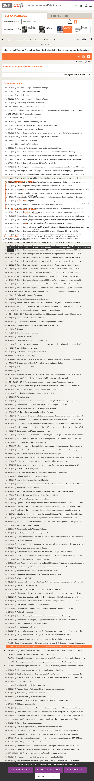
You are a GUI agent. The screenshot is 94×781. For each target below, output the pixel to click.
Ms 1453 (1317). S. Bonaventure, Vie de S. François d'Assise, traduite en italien (34, 363)
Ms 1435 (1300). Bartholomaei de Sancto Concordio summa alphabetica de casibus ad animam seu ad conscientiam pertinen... (44, 306)
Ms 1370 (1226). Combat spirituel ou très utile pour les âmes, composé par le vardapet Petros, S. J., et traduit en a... (45, 110)
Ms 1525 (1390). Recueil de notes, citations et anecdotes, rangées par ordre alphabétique (38, 616)
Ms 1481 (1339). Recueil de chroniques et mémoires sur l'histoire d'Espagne (33, 453)
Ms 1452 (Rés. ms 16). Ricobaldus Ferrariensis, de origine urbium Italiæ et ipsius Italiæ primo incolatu (43, 359)
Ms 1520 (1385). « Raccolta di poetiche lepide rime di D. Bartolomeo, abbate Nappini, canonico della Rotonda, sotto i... (44, 597)
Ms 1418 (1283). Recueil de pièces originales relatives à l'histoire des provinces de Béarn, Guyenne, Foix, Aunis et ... (44, 257)
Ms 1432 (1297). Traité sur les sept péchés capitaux (24, 295)
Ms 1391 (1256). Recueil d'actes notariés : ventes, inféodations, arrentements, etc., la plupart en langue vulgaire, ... (45, 155)
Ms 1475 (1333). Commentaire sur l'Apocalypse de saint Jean (27, 431)
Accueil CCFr (7, 40)
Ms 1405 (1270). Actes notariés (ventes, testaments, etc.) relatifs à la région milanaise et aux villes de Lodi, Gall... (45, 208)
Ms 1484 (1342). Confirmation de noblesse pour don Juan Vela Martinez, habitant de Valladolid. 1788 (42, 465)
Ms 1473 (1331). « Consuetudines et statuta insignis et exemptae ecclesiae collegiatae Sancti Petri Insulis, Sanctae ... (44, 423)
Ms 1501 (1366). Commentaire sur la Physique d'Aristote (26, 529)
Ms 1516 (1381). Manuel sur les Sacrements (21, 585)
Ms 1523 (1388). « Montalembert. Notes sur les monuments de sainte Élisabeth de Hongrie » (39, 608)
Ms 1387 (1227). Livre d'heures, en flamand (21, 140)
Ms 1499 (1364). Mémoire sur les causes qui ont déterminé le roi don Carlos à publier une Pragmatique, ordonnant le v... (45, 521)
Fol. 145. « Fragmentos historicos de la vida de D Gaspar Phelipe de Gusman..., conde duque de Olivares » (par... (46, 650)
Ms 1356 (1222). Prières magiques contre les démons (24, 103)
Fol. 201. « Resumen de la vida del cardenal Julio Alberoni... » (30, 654)
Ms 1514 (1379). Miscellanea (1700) (18, 578)
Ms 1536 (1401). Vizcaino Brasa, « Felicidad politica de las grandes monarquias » (35, 689)
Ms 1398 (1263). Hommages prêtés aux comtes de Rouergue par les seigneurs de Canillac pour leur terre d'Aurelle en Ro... (45, 182)
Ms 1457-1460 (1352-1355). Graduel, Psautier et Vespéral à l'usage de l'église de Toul (36, 378)
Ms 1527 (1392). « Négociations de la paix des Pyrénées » (26, 623)
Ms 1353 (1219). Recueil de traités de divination (22, 91)
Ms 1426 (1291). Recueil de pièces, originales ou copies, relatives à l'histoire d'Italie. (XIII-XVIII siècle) (43, 287)
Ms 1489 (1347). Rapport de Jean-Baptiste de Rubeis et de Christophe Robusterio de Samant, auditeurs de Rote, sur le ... (45, 484)
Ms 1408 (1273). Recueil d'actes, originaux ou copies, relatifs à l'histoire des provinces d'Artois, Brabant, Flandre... (44, 219)
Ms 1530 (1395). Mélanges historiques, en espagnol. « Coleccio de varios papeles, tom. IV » (38, 634)
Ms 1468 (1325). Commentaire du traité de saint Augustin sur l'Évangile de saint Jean (37, 404)
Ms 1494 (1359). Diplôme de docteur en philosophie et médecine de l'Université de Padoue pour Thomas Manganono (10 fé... (45, 502)
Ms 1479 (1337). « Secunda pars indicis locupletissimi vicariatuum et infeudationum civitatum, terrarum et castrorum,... (44, 446)
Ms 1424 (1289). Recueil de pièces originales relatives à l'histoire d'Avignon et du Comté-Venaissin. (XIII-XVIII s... (44, 280)
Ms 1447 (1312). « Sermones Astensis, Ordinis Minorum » (26, 340)
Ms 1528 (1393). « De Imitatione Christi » (20, 627)
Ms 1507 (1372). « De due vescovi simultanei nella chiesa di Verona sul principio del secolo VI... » (41, 551)
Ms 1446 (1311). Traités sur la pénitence (19, 336)
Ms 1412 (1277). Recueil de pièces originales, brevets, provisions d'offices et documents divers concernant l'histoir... (44, 235)
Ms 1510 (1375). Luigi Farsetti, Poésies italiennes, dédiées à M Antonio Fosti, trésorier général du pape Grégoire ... (45, 563)
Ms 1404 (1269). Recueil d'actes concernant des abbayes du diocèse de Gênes (34, 204)
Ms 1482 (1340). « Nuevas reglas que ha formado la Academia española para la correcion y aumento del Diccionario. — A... (45, 457)
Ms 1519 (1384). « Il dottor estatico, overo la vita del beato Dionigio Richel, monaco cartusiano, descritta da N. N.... (44, 593)
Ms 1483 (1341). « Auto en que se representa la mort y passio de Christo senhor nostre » (37, 461)
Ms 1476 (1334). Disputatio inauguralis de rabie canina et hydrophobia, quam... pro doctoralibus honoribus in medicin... (45, 435)
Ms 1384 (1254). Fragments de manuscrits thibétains (24, 129)
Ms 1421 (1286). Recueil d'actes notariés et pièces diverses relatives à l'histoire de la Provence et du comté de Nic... (44, 269)
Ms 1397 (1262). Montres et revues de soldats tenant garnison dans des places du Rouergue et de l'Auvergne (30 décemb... (45, 178)
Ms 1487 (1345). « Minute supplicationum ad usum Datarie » (27, 476)
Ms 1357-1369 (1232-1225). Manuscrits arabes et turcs (25, 106)
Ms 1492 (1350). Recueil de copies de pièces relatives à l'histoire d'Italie (31, 495)
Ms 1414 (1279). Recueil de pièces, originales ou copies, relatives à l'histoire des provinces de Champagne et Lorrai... (44, 242)
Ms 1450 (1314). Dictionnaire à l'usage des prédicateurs (25, 352)
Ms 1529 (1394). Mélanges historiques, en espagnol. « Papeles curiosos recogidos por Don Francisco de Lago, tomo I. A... (44, 631)
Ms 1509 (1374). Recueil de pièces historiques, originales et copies (29, 559)
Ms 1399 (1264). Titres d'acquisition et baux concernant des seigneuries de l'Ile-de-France (38, 186)
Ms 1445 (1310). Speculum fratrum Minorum (21, 333)
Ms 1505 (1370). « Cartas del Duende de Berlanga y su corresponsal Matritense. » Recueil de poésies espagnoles (45, 544)
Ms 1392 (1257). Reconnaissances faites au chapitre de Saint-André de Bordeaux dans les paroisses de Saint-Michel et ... (45, 159)
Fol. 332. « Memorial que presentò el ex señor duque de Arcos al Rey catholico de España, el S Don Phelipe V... (46, 665)
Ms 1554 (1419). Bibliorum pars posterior (20, 704)
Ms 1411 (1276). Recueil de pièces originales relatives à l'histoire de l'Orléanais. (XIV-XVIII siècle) (41, 231)
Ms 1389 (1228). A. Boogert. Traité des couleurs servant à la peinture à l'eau (33, 148)
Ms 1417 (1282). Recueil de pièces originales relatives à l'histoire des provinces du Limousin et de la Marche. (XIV (44, 253)
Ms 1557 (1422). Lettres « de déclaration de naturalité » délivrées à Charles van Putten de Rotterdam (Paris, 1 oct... (45, 715)
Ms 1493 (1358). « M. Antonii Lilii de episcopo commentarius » (28, 499)
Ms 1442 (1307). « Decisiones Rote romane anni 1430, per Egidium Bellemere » (34, 321)
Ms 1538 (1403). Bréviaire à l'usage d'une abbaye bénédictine (28, 696)
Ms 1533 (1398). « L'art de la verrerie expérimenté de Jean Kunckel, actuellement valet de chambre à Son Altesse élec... (45, 677)
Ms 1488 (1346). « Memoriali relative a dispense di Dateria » (27, 480)
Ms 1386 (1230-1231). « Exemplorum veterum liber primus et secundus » (31, 136)
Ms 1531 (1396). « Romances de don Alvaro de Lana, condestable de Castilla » (34, 670)
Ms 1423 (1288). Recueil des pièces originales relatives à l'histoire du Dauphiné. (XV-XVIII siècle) (41, 276)
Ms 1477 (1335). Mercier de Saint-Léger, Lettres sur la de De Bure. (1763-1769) (43, 438)
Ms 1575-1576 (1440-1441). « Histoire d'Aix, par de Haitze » (26, 742)
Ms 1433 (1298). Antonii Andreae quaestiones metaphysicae (27, 299)
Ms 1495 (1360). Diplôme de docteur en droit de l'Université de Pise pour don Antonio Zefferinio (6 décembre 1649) (45, 506)
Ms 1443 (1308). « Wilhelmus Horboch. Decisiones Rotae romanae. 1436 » (32, 325)
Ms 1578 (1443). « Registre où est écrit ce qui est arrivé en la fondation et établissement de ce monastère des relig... (44, 749)
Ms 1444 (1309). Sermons (14, 329)
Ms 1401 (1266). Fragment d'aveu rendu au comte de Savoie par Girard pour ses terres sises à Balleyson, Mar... (45, 193)
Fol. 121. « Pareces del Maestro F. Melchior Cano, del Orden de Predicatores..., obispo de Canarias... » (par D (46, 647)
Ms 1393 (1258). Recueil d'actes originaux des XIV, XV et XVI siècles (30, 163)
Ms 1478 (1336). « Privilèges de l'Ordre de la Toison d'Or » (26, 442)
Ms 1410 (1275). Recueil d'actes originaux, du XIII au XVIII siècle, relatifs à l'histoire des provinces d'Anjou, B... (44, 227)
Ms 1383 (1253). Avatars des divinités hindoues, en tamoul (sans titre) (31, 125)
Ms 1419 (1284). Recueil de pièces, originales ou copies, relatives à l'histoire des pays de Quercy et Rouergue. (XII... (44, 261)
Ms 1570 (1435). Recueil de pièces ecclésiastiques (23, 723)
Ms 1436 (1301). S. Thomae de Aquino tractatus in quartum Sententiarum (32, 310)
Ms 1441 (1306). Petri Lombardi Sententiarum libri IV (24, 318)
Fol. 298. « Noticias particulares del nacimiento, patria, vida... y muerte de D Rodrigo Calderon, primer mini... (46, 662)
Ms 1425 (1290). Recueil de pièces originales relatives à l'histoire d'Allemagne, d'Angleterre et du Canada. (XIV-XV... (44, 283)
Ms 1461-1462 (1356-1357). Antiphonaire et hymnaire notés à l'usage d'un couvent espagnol (39, 382)
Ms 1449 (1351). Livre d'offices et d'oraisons (21, 348)
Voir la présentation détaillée (75, 75)
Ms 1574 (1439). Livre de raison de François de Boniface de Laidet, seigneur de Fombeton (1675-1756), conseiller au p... (44, 738)
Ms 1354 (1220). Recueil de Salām (17, 95)
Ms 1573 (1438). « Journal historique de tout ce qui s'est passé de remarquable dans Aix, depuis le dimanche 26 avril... (44, 734)
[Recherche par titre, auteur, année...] (44, 21)
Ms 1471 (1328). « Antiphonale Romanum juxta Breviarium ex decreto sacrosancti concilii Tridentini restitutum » (45, 416)
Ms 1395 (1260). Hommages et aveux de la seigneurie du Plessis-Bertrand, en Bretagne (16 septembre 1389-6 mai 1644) (45, 170)
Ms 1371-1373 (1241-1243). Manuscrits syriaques (23, 114)
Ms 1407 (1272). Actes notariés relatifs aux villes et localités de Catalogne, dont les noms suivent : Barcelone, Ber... (45, 216)
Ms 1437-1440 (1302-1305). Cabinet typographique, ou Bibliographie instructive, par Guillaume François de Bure (44, 314)
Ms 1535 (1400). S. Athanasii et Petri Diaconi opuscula (25, 685)
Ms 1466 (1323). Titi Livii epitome (17, 397)
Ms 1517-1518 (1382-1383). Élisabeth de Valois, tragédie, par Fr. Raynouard (33, 589)
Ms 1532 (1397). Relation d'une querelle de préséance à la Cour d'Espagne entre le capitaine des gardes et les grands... (44, 674)
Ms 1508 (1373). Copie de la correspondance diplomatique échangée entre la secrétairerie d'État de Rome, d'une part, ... (45, 555)
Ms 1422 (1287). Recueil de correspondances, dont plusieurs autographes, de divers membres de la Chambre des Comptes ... (45, 272)
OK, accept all (20, 769)
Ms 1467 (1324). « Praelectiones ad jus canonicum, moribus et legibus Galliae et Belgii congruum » (42, 401)
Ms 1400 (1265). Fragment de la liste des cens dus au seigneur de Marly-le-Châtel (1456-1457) (39, 189)
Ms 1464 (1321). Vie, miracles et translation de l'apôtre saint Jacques (30, 389)
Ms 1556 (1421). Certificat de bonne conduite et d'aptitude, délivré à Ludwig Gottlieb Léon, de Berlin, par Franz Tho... (45, 711)
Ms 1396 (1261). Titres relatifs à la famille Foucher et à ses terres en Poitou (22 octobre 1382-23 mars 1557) (44, 174)
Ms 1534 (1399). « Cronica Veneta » (18, 681)
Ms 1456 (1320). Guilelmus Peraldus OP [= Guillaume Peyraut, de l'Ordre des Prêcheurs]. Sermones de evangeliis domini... (44, 374)
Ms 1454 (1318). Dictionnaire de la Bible (20, 367)
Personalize (75, 769)
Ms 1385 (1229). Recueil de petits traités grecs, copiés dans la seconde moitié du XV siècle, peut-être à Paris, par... (44, 133)
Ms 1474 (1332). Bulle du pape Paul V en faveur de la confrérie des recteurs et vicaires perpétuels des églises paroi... (45, 427)
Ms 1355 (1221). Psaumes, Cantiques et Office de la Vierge (26, 99)
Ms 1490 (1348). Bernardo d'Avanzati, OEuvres (22, 487)
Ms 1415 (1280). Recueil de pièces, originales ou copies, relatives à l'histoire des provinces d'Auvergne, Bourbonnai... (44, 246)
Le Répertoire (59, 16)
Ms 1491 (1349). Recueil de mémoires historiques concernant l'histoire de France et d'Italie (39, 491)
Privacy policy (47, 776)
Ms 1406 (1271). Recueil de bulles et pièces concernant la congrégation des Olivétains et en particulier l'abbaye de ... (45, 212)
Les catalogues (16, 16)
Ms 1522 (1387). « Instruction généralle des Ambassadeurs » (27, 604)
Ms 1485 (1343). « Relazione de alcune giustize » (22, 468)
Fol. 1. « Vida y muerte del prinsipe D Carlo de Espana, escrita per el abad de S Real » (40, 639)
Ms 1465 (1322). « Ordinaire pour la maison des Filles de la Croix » (29, 393)
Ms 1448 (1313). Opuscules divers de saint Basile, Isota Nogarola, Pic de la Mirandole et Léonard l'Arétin (44, 344)
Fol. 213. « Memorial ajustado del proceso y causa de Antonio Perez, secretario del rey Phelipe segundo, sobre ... (46, 658)
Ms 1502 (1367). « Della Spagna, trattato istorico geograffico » (28, 533)
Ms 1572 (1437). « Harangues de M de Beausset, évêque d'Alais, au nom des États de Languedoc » (41, 730)
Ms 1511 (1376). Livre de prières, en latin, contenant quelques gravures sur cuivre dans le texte (40, 567)
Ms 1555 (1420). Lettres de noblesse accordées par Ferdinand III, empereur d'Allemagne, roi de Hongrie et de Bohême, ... (45, 708)
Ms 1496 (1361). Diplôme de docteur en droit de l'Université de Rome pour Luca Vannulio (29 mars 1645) (43, 510)
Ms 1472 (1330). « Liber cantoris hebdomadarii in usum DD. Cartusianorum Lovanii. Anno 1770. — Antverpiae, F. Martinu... (45, 419)
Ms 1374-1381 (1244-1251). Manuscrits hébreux (22, 118)
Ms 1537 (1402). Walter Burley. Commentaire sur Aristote (26, 693)
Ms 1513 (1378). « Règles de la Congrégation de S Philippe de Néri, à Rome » (33, 574)
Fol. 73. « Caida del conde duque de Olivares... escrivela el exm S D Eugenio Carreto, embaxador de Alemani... (46, 643)
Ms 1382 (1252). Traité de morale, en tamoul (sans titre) (25, 121)
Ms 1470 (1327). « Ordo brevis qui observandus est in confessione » (29, 412)
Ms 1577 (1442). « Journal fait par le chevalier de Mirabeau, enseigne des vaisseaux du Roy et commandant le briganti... (44, 745)
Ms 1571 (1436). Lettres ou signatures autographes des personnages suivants (33, 727)
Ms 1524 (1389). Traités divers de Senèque (20, 612)
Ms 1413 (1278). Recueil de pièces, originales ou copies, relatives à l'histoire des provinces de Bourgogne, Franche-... (44, 238)
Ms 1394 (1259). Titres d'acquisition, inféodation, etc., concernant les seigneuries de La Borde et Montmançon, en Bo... (45, 167)
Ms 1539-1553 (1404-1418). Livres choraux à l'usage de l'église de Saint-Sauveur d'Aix (37, 700)
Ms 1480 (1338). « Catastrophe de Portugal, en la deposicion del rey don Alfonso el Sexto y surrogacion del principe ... (44, 450)
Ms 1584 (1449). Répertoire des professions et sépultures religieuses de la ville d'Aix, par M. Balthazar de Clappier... (44, 760)
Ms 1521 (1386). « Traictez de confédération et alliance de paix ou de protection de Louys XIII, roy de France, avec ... (44, 601)
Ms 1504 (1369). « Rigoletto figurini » (18, 540)
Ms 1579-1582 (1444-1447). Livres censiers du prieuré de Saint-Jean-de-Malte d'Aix (35, 753)
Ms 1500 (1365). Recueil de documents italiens (22, 525)
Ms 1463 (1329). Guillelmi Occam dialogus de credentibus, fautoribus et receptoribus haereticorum (42, 385)
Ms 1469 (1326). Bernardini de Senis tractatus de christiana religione (30, 408)
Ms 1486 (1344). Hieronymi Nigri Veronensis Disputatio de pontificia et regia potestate (37, 472)
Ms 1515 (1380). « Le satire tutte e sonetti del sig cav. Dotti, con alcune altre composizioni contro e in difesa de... (45, 582)
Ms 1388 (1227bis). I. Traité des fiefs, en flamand (23, 144)
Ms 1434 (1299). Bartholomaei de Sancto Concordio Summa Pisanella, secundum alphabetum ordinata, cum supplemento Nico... (44, 302)
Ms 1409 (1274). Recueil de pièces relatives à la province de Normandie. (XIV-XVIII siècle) (38, 223)
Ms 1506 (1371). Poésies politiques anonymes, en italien (26, 548)
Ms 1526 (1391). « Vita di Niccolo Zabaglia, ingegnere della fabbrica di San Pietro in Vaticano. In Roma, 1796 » (44, 619)
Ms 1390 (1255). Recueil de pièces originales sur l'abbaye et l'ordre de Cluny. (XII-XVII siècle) (40, 151)
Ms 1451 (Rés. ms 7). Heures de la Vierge (20, 355)
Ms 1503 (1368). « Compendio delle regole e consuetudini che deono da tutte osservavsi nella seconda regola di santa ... (45, 536)
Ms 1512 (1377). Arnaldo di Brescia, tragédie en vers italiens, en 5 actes (31, 570)
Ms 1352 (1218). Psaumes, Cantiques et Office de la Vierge (26, 87)
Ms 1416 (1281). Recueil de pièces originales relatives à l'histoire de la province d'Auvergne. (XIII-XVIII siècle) (44, 250)
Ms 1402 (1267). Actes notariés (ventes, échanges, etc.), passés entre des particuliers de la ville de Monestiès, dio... (45, 197)
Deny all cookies (48, 769)
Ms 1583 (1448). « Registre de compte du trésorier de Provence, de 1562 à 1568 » (34, 757)
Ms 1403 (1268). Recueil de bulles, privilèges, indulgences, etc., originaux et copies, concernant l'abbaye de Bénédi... (45, 201)
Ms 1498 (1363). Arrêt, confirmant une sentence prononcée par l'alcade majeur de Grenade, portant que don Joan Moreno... (45, 518)
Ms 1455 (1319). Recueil (13, 370)
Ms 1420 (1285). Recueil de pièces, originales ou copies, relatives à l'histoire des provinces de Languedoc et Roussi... (44, 265)
